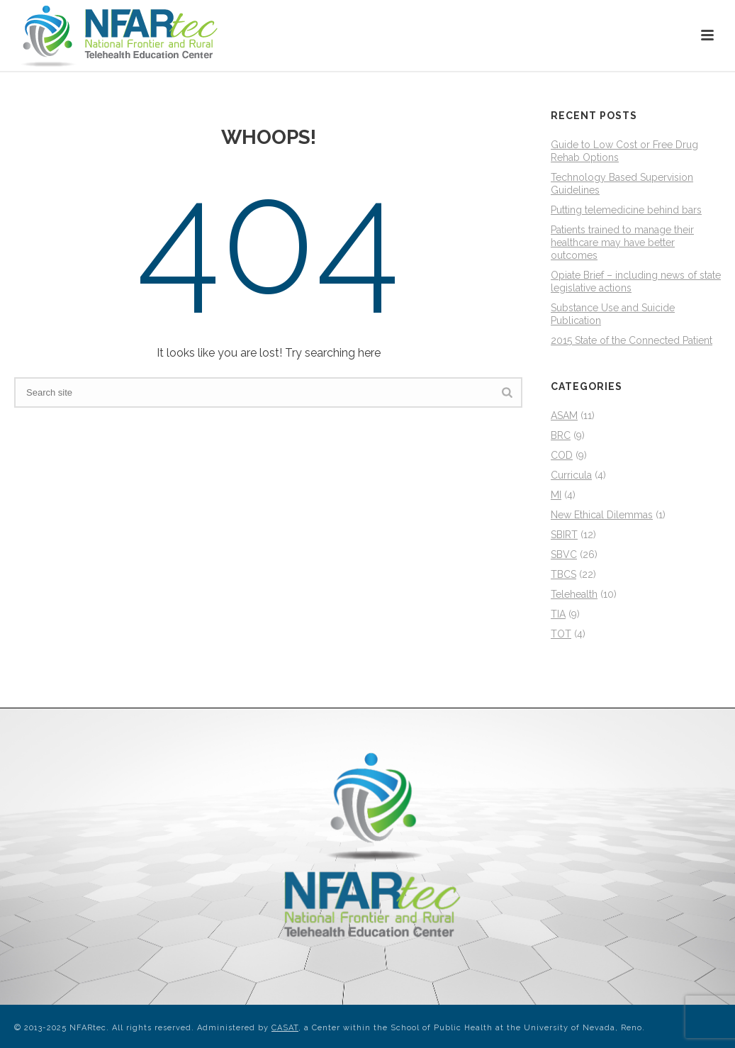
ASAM (564, 415)
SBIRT (564, 534)
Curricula (571, 475)
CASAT (284, 1027)
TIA (558, 614)
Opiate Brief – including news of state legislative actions (636, 281)
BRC (561, 435)
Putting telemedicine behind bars (626, 210)
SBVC (564, 554)
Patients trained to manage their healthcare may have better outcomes (622, 242)
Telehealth (574, 594)
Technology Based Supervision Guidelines (622, 184)
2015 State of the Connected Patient (631, 340)
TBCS (563, 574)
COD (562, 455)
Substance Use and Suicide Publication (613, 314)
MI (556, 495)
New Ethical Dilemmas (602, 514)
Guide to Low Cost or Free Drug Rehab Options (624, 151)
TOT (561, 634)
